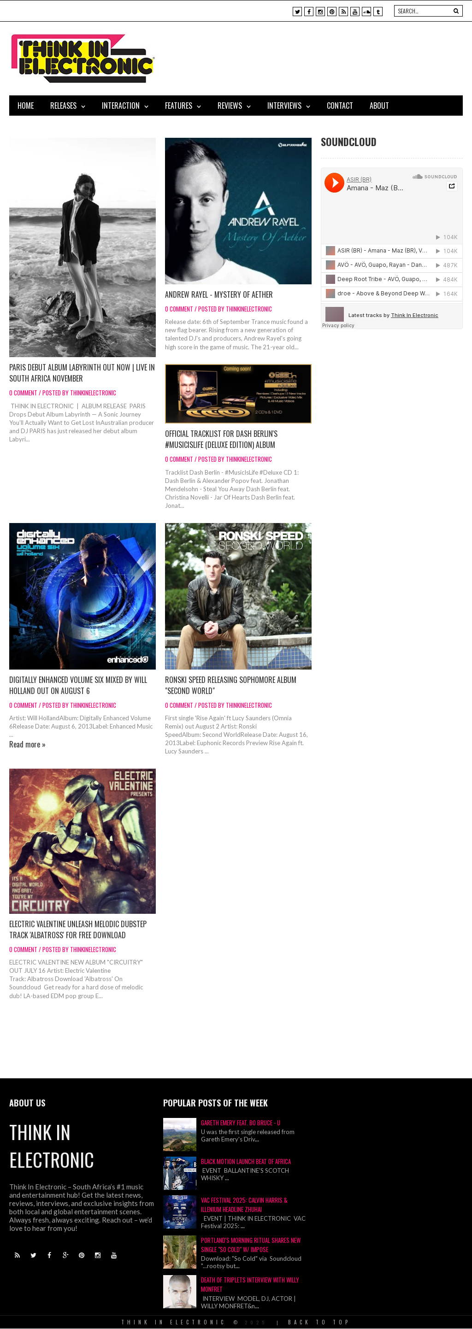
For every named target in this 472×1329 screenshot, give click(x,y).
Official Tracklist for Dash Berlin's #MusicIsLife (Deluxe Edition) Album (221, 439)
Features (178, 105)
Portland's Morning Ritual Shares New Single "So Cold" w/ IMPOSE (251, 1244)
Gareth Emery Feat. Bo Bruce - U (240, 1122)
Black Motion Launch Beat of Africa (246, 1161)
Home (26, 105)
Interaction (121, 105)
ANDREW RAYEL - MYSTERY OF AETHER (219, 294)
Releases (63, 105)
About (379, 105)
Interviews (284, 105)
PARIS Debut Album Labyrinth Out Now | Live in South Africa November (82, 373)
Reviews (230, 105)
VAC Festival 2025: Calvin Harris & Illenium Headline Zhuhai (244, 1204)
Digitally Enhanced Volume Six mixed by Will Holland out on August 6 (78, 685)
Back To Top (319, 1322)
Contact (340, 105)
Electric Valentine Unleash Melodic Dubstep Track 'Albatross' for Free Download (78, 929)
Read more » (27, 744)
